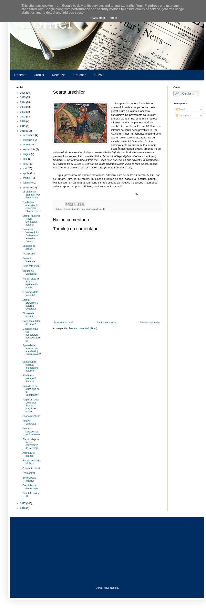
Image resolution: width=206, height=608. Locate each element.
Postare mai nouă (63, 322)
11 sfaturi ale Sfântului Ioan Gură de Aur (31, 194)
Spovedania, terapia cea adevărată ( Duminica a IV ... (31, 351)
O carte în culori (31, 468)
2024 (23, 102)
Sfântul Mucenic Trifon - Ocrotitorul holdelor (31, 220)
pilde (102, 209)
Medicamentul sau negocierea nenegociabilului (31, 334)
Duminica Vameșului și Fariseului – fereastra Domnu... (30, 235)
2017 (23, 503)
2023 (23, 107)
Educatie (80, 75)
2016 (23, 508)
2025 (23, 97)
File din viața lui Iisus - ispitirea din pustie (30, 283)
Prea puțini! (28, 253)
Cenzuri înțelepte (28, 260)
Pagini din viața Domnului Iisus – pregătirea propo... (30, 405)
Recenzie (59, 75)
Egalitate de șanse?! (28, 247)
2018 (23, 130)
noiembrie (28, 139)
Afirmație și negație (28, 454)
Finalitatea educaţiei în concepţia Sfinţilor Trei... (31, 206)
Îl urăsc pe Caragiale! (29, 272)
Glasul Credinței (72, 209)
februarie (28, 182)
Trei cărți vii (28, 473)
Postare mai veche (150, 322)
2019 (23, 126)
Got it (113, 18)
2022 (23, 112)
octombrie (28, 144)
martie (27, 178)
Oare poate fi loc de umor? (31, 322)
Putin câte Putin (31, 266)
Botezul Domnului (29, 422)
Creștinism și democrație (30, 487)
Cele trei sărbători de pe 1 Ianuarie (31, 431)
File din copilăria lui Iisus (31, 462)
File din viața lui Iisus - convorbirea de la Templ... (31, 444)
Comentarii (183, 115)
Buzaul (99, 75)
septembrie (29, 149)
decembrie (29, 135)
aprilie (26, 173)
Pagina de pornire (106, 322)
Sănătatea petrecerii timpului (28, 378)
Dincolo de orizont (28, 315)
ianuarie (27, 187)
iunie (26, 163)
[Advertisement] (107, 551)
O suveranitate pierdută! (30, 293)
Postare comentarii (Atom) (83, 328)
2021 (23, 116)
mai (25, 168)
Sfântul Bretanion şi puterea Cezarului (30, 304)
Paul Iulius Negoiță (90, 209)
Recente (20, 75)
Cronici (44, 24)
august (27, 154)
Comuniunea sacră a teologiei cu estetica (30, 366)
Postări (181, 109)
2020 (23, 121)
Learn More (98, 18)
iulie (25, 158)
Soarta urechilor (31, 416)
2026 (23, 92)
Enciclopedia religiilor (29, 479)
